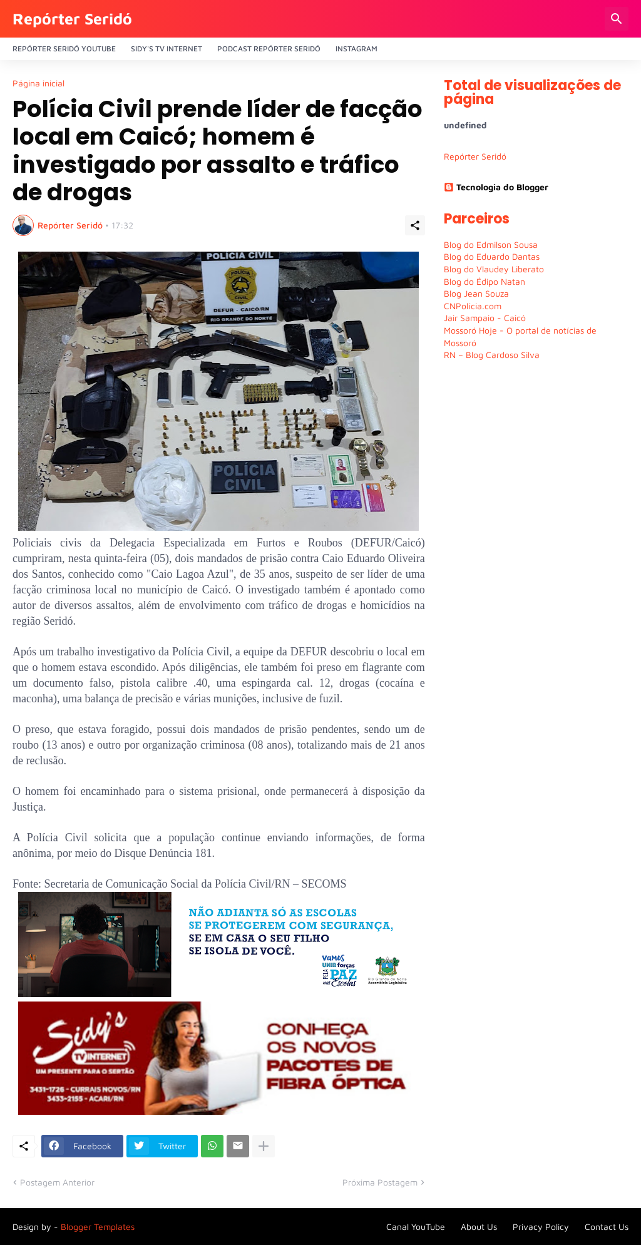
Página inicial (38, 83)
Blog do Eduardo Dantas (492, 256)
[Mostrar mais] (263, 1146)
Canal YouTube (415, 1226)
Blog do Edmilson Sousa (491, 244)
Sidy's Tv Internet (166, 48)
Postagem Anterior (57, 1182)
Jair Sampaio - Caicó (485, 317)
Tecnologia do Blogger (496, 187)
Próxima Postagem (380, 1182)
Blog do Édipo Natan (484, 281)
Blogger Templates (98, 1226)
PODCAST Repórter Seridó (268, 48)
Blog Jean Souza (476, 293)
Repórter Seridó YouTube (64, 48)
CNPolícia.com (472, 305)
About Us (479, 1226)
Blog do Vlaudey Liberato (494, 269)
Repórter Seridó (72, 18)
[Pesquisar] (616, 19)
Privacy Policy (541, 1226)
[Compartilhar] (415, 225)
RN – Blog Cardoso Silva (492, 354)
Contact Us (606, 1226)
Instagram (356, 48)
